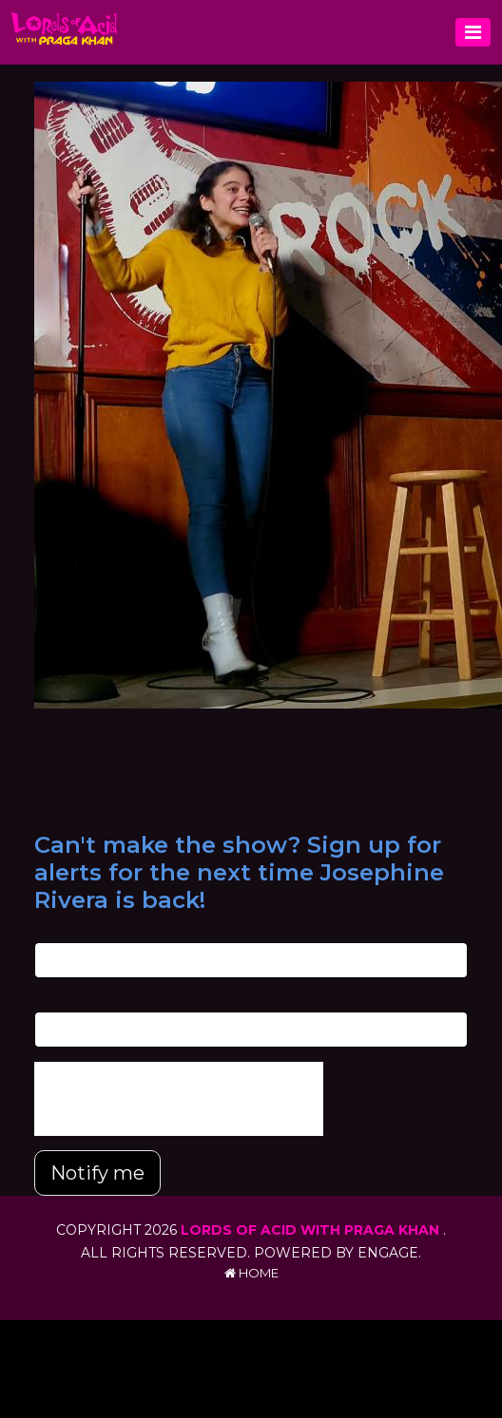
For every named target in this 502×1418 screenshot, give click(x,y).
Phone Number (81, 1001)
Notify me (97, 1173)
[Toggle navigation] (473, 32)
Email (51, 932)
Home (251, 1272)
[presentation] (178, 1099)
